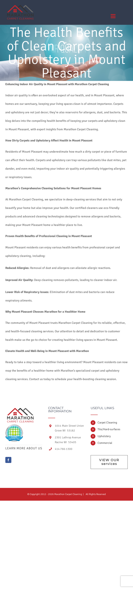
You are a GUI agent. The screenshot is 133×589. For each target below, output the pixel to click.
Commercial (105, 443)
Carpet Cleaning (107, 422)
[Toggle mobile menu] (113, 16)
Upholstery (104, 436)
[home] (20, 410)
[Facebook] (8, 460)
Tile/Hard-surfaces (109, 429)
